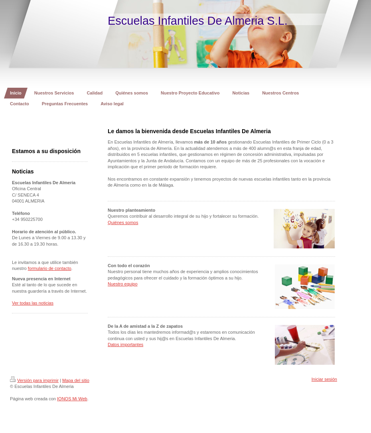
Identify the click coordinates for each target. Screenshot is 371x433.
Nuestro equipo (123, 283)
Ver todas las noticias (32, 303)
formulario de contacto (49, 268)
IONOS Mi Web (72, 398)
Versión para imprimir (34, 380)
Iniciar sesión (324, 379)
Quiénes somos (123, 222)
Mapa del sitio (75, 380)
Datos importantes (125, 344)
